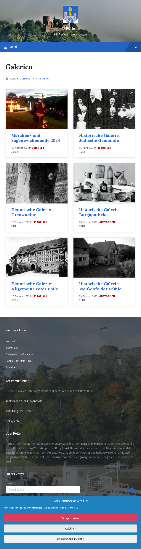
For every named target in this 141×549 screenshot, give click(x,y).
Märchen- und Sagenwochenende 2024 (35, 138)
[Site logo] (70, 22)
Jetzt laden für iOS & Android (24, 401)
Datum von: (13, 483)
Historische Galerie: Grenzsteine (31, 212)
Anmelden (11, 367)
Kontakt (10, 341)
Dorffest (26, 78)
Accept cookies (70, 518)
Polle (70, 28)
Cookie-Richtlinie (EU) (18, 361)
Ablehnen (70, 528)
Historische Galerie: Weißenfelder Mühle (100, 286)
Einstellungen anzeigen (70, 538)
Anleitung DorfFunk (18, 411)
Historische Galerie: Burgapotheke (99, 212)
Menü (70, 47)
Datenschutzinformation (20, 354)
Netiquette (13, 421)
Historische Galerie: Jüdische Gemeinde (99, 138)
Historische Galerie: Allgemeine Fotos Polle (34, 286)
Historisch (43, 78)
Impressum (12, 348)
